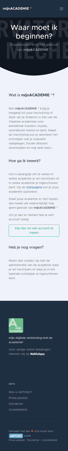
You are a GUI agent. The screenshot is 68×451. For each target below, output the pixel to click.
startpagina (34, 187)
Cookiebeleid (18, 409)
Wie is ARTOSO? (20, 392)
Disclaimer (16, 403)
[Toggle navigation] (61, 8)
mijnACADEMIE (17, 8)
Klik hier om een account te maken (34, 230)
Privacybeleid (18, 398)
